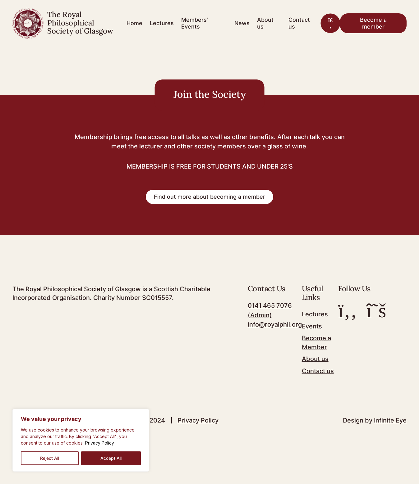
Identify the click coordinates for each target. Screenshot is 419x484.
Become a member (373, 23)
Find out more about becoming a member (209, 198)
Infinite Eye (390, 420)
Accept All (111, 458)
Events (312, 327)
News (242, 23)
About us (265, 23)
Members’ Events (194, 23)
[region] (80, 440)
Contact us (299, 23)
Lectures (162, 23)
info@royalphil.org (275, 325)
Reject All (49, 458)
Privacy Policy (99, 443)
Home (134, 23)
